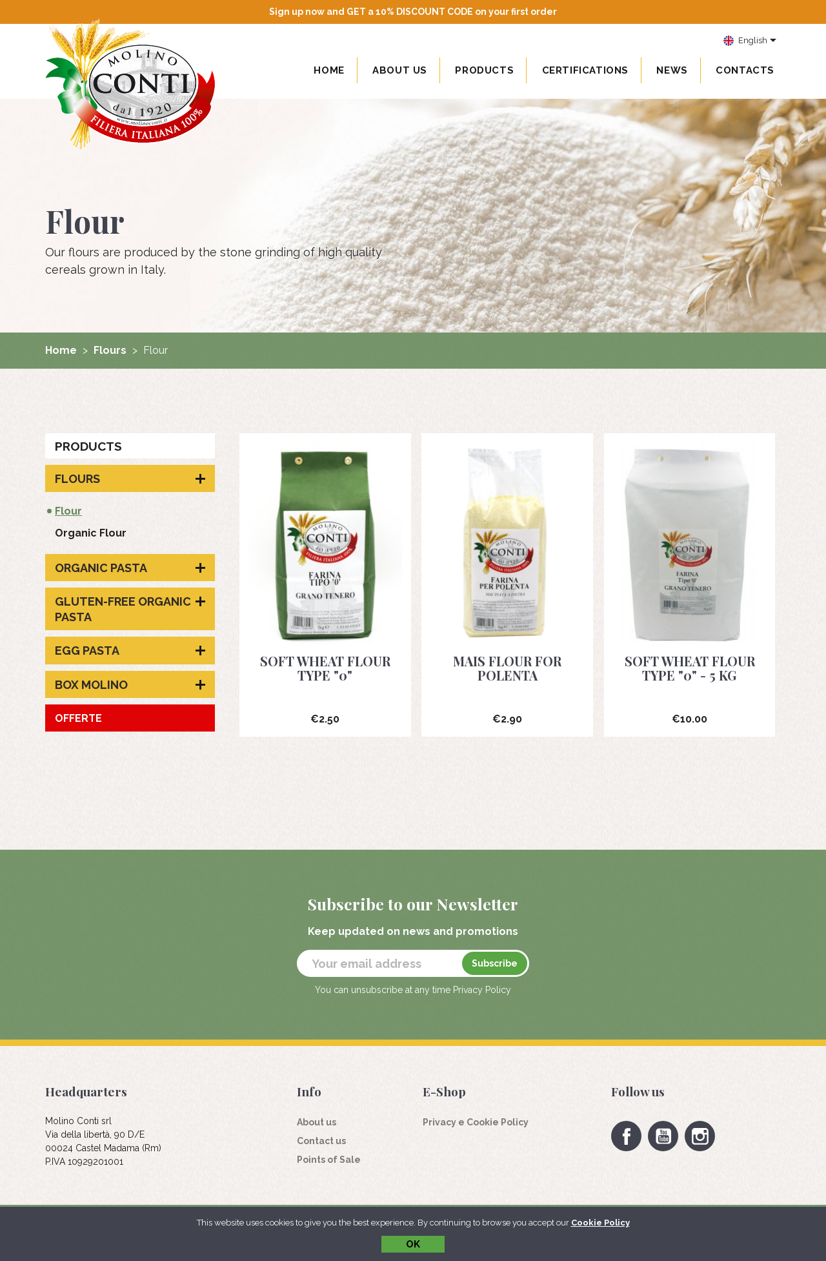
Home (329, 70)
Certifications (585, 70)
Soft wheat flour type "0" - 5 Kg (690, 668)
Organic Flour (90, 533)
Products (88, 446)
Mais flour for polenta (507, 668)
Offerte (78, 718)
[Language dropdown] (750, 41)
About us (399, 70)
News (671, 70)
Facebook (626, 1136)
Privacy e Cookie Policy (476, 1122)
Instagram (700, 1136)
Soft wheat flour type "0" (325, 668)
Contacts (745, 70)
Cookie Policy (600, 1222)
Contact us (321, 1141)
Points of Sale (329, 1159)
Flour (68, 511)
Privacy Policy (482, 990)
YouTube (663, 1136)
